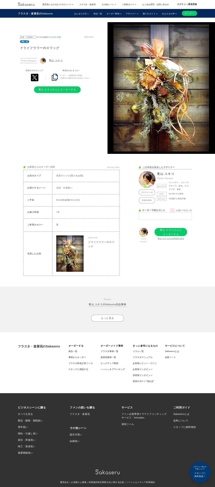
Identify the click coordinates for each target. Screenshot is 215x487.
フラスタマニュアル (143, 357)
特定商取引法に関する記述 (110, 482)
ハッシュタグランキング (113, 369)
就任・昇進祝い (27, 440)
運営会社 (64, 482)
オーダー (189, 13)
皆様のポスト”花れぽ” (143, 381)
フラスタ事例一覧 (109, 351)
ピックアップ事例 (109, 363)
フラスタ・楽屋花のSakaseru (35, 13)
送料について (180, 420)
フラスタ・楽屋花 (87, 4)
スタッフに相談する (78, 369)
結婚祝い (75, 441)
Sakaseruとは (172, 351)
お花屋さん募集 (79, 482)
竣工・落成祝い (27, 446)
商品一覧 (98, 14)
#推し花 (24, 42)
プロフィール (147, 192)
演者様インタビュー (143, 375)
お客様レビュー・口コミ (145, 363)
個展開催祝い (25, 453)
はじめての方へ (81, 14)
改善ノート (170, 357)
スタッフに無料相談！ (200, 471)
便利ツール (128, 424)
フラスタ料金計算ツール (81, 363)
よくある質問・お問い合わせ (155, 4)
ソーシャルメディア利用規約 (140, 482)
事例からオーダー (77, 357)
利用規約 (93, 482)
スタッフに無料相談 (184, 427)
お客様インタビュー (143, 369)
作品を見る (147, 200)
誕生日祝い (76, 434)
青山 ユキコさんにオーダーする (57, 89)
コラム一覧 (138, 351)
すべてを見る (25, 414)
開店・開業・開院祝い (30, 420)
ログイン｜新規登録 (187, 4)
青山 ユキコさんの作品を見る (171, 239)
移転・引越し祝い (28, 433)
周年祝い (23, 427)
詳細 (59, 37)
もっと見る (107, 318)
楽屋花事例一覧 (108, 357)
